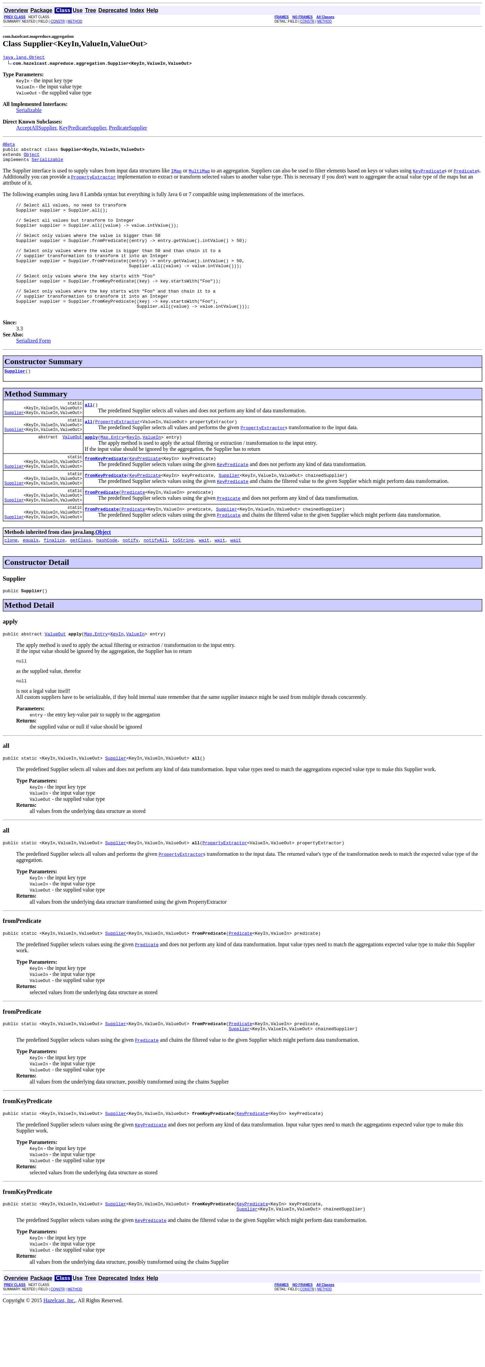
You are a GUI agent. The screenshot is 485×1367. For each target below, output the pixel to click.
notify (130, 588)
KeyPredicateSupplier (82, 129)
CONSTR (58, 21)
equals (31, 588)
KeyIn (133, 472)
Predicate (133, 535)
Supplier (14, 399)
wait (204, 588)
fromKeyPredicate (106, 496)
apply (91, 472)
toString (182, 588)
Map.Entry (112, 472)
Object (31, 158)
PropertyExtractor (117, 455)
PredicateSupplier (128, 129)
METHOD (75, 21)
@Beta (9, 146)
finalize (54, 588)
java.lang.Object (24, 58)
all (88, 435)
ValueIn (151, 472)
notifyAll (155, 588)
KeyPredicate (145, 496)
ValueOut (72, 472)
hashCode (106, 588)
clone (11, 588)
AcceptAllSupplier (36, 129)
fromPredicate (102, 535)
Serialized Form (33, 368)
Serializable (29, 111)
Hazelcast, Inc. (59, 1361)
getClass (80, 588)
